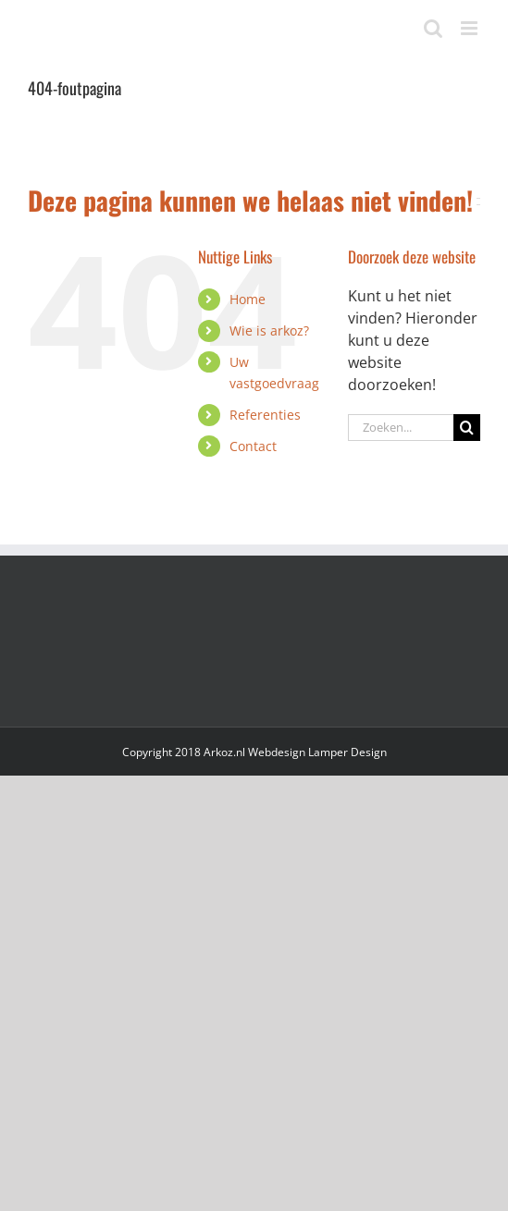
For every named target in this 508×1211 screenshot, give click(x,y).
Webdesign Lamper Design (317, 752)
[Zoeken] (466, 427)
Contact (253, 446)
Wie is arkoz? (269, 330)
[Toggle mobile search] (433, 28)
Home (247, 299)
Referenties (265, 414)
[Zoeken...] (400, 427)
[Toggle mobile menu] (470, 28)
